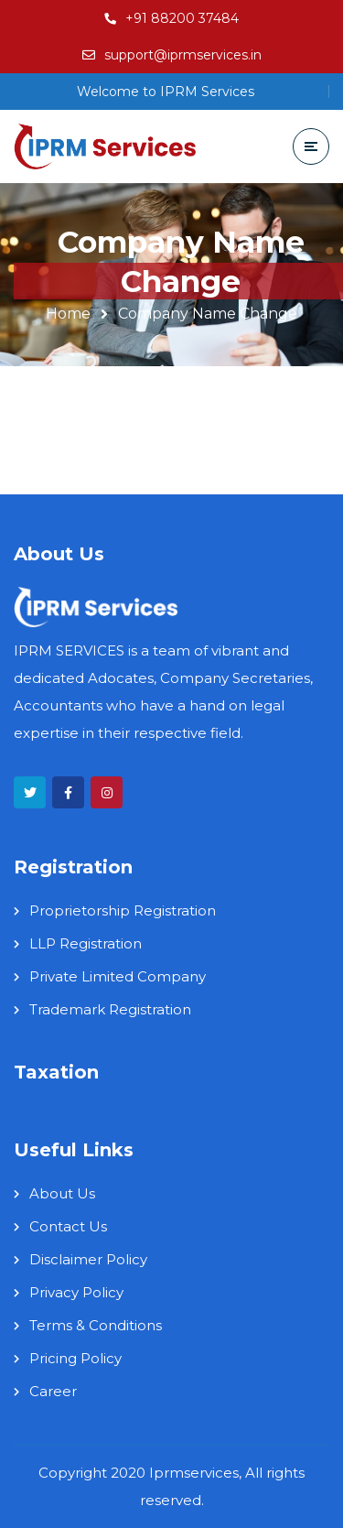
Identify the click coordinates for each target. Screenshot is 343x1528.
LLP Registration (85, 943)
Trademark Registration (110, 1009)
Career (53, 1391)
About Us (62, 1193)
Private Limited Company (117, 976)
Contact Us (68, 1226)
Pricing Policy (75, 1358)
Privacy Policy (76, 1292)
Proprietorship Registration (122, 910)
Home (68, 313)
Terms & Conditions (95, 1325)
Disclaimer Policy (88, 1259)
